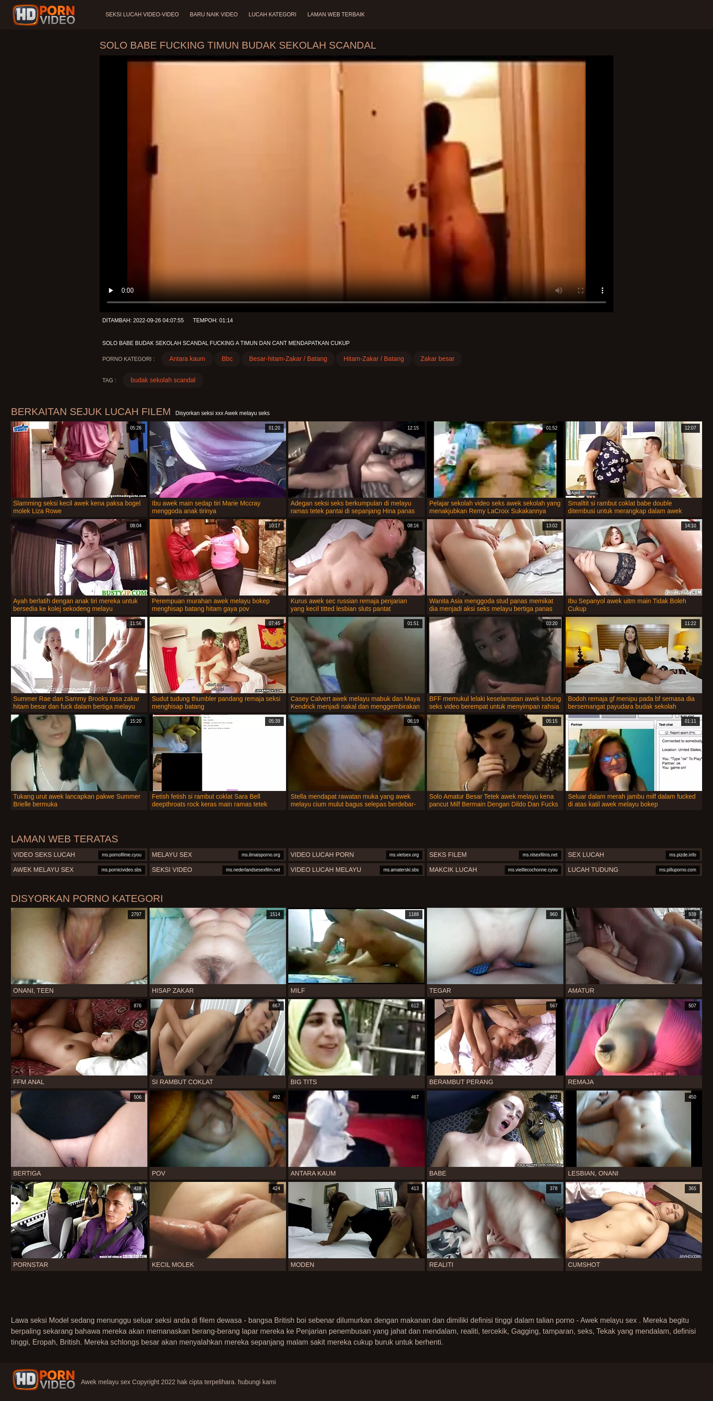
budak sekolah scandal (163, 380)
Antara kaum (187, 358)
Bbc (227, 358)
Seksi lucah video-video (142, 14)
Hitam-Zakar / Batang (374, 358)
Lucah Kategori (272, 14)
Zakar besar (438, 358)
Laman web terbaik (336, 14)
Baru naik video (213, 14)
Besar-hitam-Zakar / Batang (288, 358)
